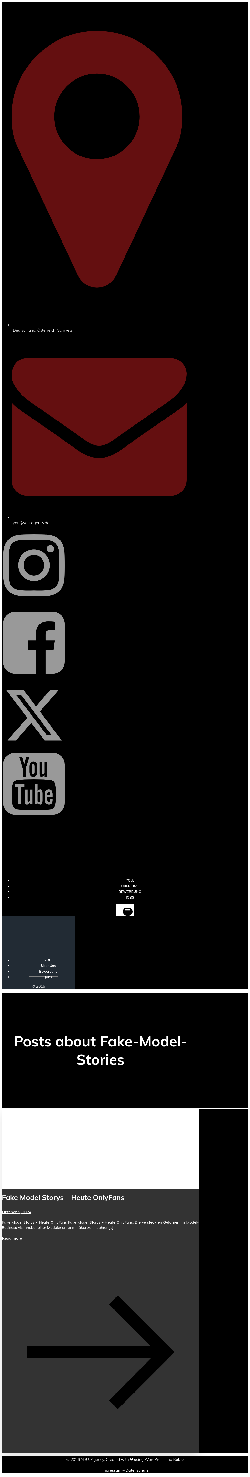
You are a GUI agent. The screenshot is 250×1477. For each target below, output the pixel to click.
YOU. (48, 960)
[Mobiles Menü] (125, 910)
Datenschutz (137, 1470)
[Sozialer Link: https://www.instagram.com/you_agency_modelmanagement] (34, 604)
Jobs (130, 897)
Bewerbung (48, 971)
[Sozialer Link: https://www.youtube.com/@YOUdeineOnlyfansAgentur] (34, 822)
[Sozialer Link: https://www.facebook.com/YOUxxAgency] (34, 681)
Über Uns (48, 965)
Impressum (111, 1470)
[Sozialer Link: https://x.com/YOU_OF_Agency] (34, 744)
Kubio (178, 1459)
